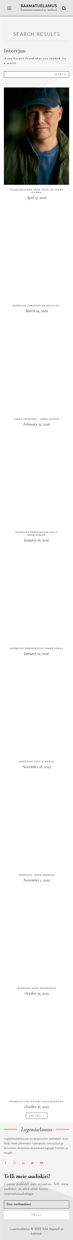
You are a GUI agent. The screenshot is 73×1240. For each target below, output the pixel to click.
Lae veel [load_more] (36, 1116)
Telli (36, 1215)
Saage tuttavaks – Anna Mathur (36, 419)
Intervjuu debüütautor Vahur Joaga (36, 648)
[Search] (60, 74)
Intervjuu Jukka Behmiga (36, 875)
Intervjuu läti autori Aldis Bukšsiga (36, 1102)
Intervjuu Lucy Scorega (36, 762)
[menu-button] (9, 8)
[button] (63, 8)
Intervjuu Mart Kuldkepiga (36, 988)
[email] (36, 1204)
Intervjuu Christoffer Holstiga (36, 306)
